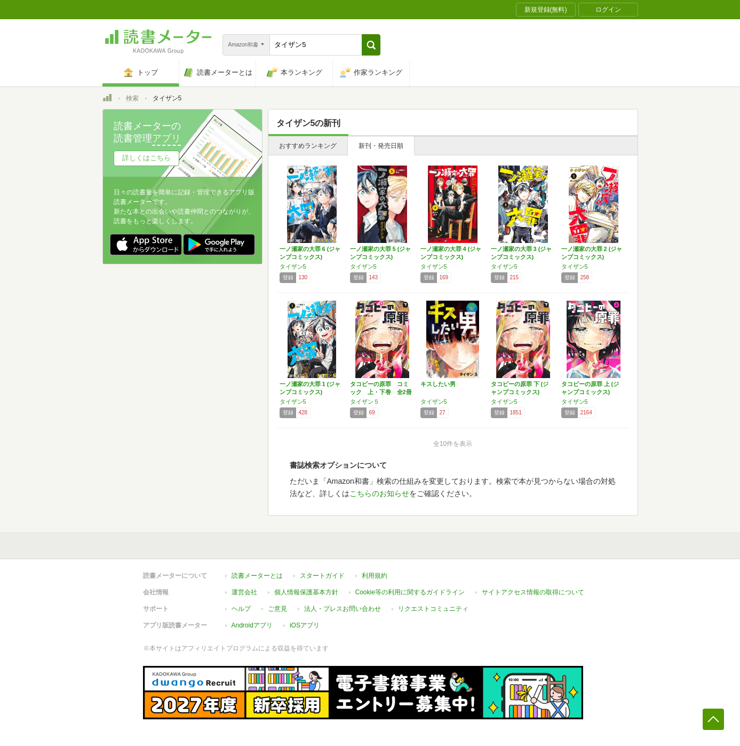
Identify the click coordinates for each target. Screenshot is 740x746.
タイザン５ (364, 401)
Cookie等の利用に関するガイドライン (410, 592)
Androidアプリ (252, 625)
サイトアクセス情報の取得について (533, 592)
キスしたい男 (438, 384)
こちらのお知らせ (379, 493)
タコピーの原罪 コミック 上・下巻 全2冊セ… (381, 392)
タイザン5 (293, 266)
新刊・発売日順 (381, 146)
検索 (132, 98)
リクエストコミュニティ (433, 609)
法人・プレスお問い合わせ (342, 609)
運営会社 (244, 592)
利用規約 (374, 575)
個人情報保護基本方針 (306, 592)
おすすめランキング (308, 146)
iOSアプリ (305, 625)
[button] (371, 45)
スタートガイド (322, 575)
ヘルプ (241, 609)
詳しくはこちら (146, 158)
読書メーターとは (257, 575)
